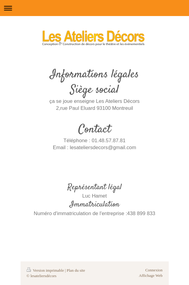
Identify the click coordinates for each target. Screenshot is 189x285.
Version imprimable (46, 270)
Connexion (153, 270)
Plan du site (76, 270)
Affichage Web (150, 275)
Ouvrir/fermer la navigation (94, 8)
